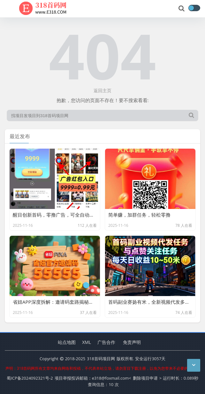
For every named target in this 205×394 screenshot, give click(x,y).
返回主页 (102, 90)
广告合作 (106, 342)
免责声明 (132, 342)
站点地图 (67, 342)
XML (86, 342)
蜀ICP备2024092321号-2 (30, 378)
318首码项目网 (101, 358)
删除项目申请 (145, 378)
